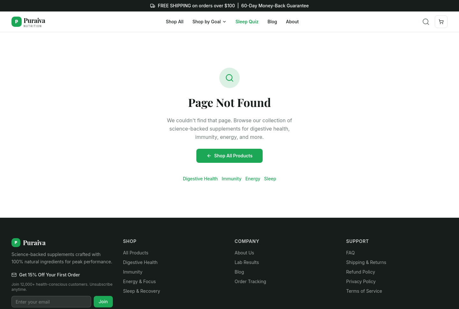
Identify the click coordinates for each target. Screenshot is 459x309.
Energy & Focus (139, 281)
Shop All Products (229, 155)
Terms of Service (364, 291)
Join (103, 301)
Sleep (270, 178)
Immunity (231, 178)
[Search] (425, 21)
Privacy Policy (361, 281)
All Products (135, 252)
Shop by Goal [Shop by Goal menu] (210, 21)
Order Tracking (250, 281)
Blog (272, 21)
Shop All (174, 21)
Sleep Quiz (247, 21)
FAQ (350, 252)
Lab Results (247, 262)
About (292, 21)
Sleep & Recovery (141, 291)
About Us (244, 252)
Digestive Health (200, 178)
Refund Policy (360, 272)
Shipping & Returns (366, 262)
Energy (252, 178)
